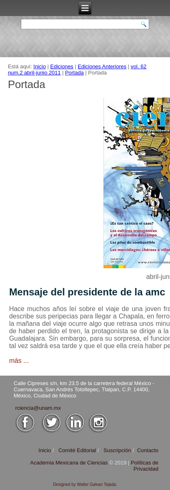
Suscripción (117, 450)
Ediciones (61, 66)
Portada (74, 73)
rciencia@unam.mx (38, 408)
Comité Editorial (77, 450)
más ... (19, 360)
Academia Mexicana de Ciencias (69, 463)
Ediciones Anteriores (102, 66)
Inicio (39, 66)
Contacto (148, 450)
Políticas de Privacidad (145, 466)
